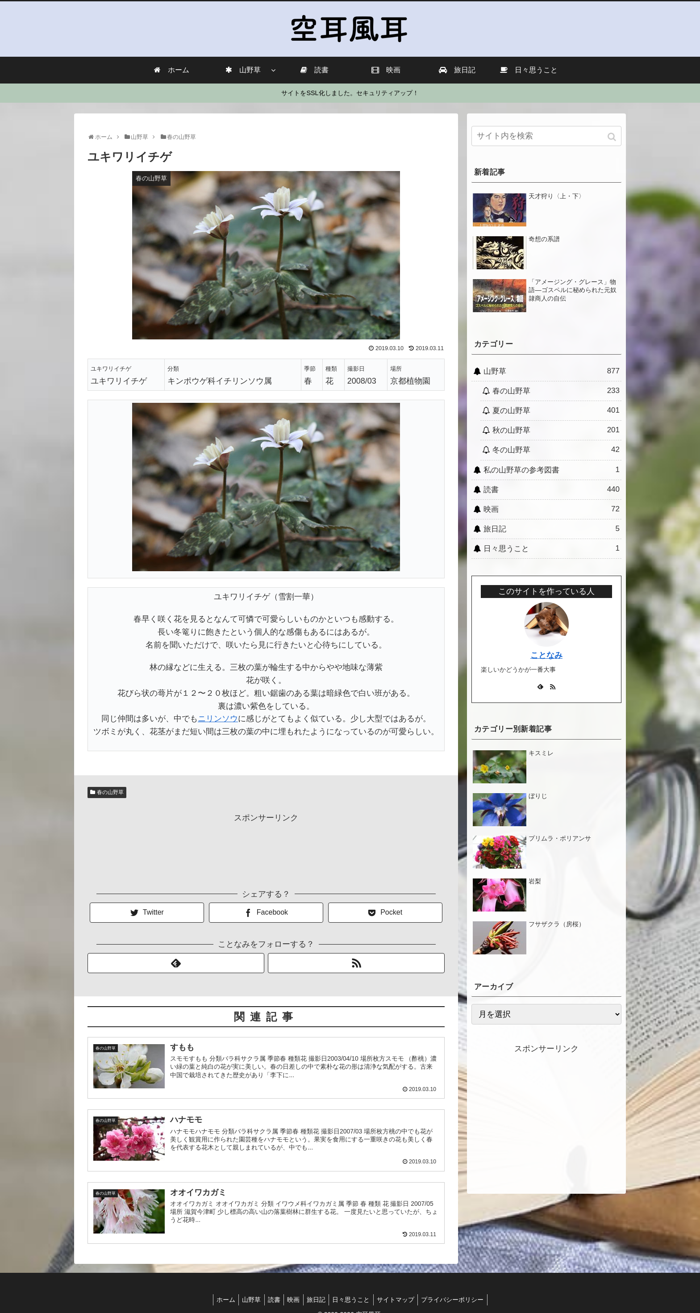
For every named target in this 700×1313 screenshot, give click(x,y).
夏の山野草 (556, 410)
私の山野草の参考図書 (551, 470)
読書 (551, 489)
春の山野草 (110, 792)
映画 (551, 509)
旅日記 (551, 529)
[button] (612, 137)
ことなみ (546, 655)
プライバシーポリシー (461, 1299)
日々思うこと (551, 548)
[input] (546, 136)
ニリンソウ (218, 718)
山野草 (551, 371)
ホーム (217, 1299)
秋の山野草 (556, 430)
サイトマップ (402, 1299)
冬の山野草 (556, 450)
